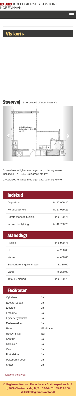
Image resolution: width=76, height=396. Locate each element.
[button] (8, 133)
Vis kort (13, 33)
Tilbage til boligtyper (14, 374)
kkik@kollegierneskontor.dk (37, 392)
